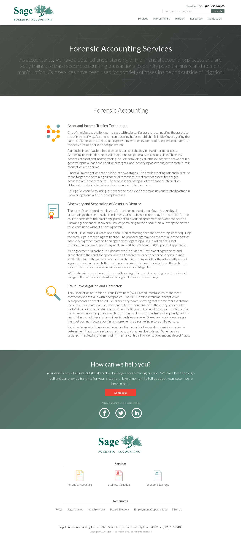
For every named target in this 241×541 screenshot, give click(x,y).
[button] (143, 18)
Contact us (120, 392)
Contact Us (215, 18)
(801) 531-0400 (172, 527)
